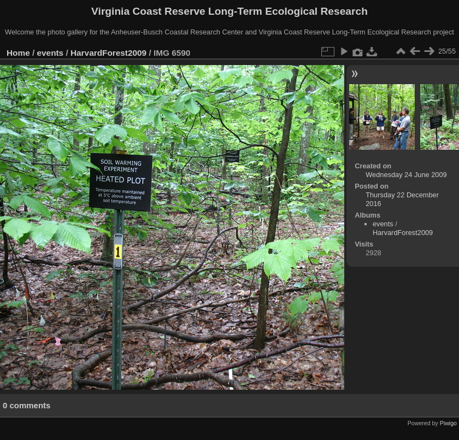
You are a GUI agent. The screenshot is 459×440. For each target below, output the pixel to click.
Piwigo (448, 423)
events (50, 52)
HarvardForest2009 (108, 52)
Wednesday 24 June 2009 (406, 175)
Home (18, 52)
